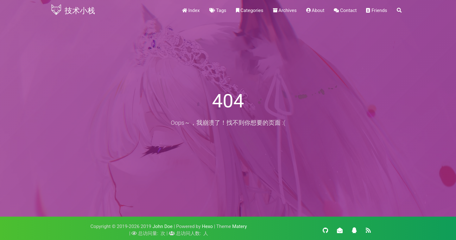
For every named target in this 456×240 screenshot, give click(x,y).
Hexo (207, 226)
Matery (239, 226)
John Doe (163, 226)
